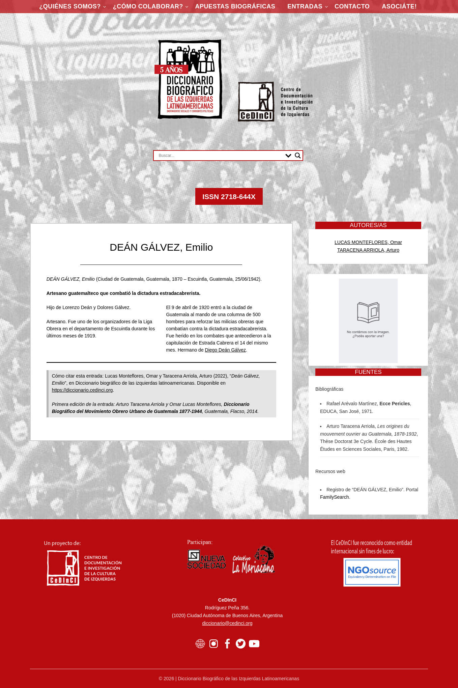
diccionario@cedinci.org (227, 623)
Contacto (352, 6)
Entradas (304, 6)
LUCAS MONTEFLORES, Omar (368, 242)
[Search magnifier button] (298, 155)
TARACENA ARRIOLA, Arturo (368, 250)
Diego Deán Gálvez (225, 350)
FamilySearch (334, 497)
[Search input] (220, 155)
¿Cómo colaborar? (148, 6)
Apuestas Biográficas (235, 6)
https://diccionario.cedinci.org (82, 390)
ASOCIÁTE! (399, 6)
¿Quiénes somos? (70, 6)
